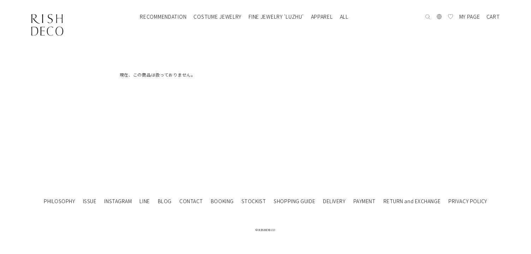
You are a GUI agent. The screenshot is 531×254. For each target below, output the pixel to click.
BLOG (165, 201)
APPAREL (322, 16)
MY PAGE (469, 16)
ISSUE (90, 201)
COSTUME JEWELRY (217, 16)
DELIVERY (334, 201)
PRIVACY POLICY (467, 201)
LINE (144, 201)
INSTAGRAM (118, 201)
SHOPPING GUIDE (294, 201)
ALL (344, 16)
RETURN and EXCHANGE (412, 201)
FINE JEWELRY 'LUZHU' (276, 16)
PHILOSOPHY (59, 201)
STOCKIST (253, 201)
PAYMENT (364, 201)
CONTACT (191, 201)
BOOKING (222, 201)
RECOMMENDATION (163, 16)
